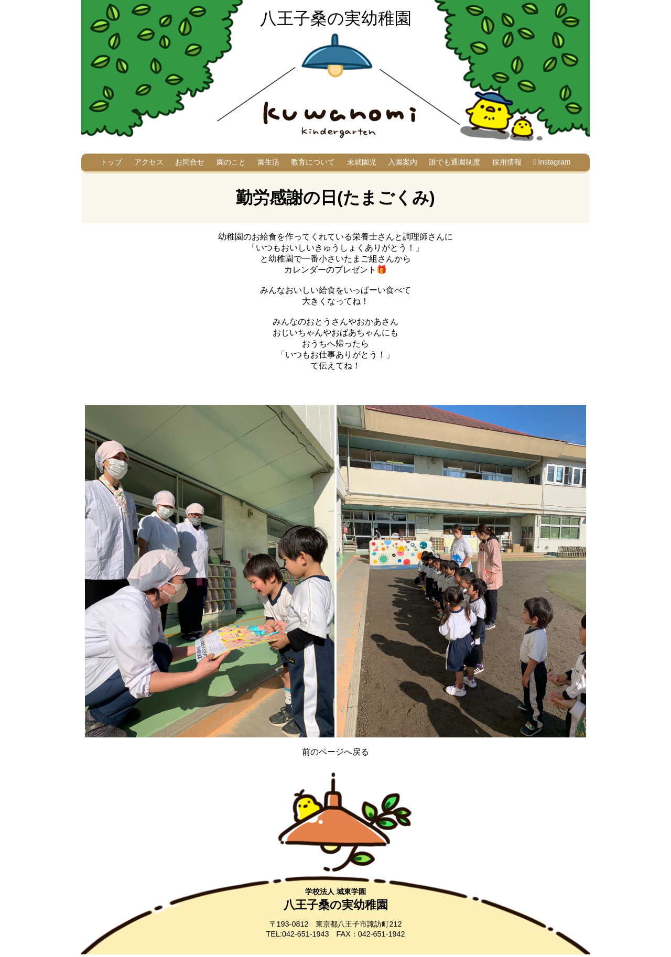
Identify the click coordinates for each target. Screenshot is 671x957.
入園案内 (402, 162)
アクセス (149, 162)
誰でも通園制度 (454, 162)
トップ (111, 162)
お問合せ (189, 162)
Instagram (551, 162)
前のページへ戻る (335, 751)
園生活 (268, 162)
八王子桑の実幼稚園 (336, 18)
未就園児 (361, 162)
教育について (313, 162)
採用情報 (507, 162)
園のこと (231, 162)
